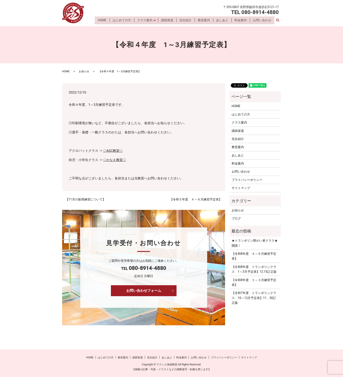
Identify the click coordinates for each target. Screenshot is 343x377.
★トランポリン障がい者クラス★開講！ (255, 243)
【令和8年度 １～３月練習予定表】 (254, 282)
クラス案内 (144, 20)
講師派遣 (167, 20)
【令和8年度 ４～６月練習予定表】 (254, 256)
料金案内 (240, 20)
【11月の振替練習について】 (85, 199)
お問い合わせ (262, 20)
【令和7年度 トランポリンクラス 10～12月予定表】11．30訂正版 (254, 297)
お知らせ (84, 71)
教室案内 (204, 20)
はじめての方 (121, 20)
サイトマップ (241, 188)
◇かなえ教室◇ (114, 160)
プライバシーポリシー (247, 180)
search (277, 20)
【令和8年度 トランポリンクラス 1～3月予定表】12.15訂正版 (254, 269)
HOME (101, 20)
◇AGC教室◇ (113, 151)
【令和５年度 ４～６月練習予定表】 (196, 199)
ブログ (236, 218)
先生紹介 (185, 20)
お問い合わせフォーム (143, 291)
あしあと (222, 20)
